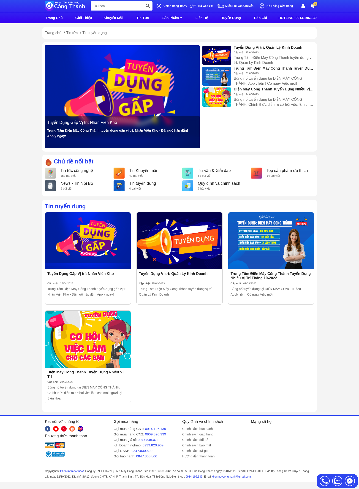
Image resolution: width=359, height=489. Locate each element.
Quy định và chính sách (219, 183)
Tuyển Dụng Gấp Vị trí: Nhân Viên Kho (82, 122)
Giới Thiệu (83, 18)
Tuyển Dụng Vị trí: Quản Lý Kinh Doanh (268, 47)
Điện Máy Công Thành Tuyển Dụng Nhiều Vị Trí (272, 89)
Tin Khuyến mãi (143, 170)
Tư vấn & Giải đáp (214, 170)
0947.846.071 (148, 440)
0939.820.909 (152, 445)
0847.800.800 (141, 451)
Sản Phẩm (172, 18)
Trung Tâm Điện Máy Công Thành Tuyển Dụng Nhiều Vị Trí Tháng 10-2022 (274, 68)
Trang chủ (53, 33)
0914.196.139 (155, 429)
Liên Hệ (202, 18)
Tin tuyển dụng (142, 183)
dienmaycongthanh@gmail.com (231, 476)
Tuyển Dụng (231, 18)
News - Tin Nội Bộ (76, 183)
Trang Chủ (54, 18)
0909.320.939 (155, 434)
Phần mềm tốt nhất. (72, 471)
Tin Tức (142, 18)
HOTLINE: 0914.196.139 (297, 18)
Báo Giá (260, 18)
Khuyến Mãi (113, 18)
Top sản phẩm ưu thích (287, 170)
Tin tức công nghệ (76, 170)
